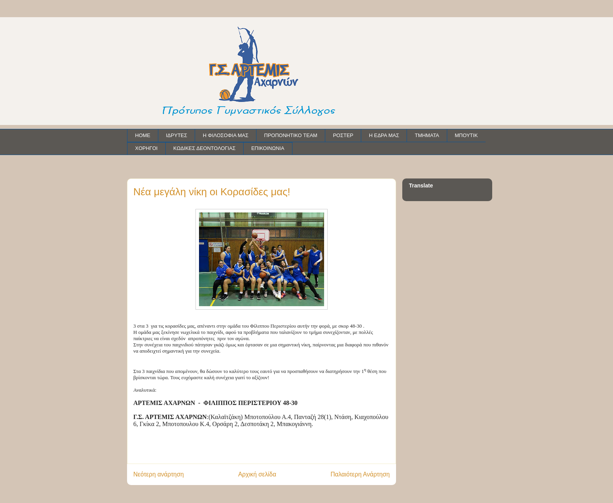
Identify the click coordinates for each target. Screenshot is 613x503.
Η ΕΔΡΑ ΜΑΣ (384, 135)
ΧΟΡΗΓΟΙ (146, 148)
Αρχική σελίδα (257, 474)
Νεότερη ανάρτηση (158, 474)
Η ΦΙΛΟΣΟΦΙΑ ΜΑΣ (226, 135)
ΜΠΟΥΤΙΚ (466, 135)
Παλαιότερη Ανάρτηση (360, 474)
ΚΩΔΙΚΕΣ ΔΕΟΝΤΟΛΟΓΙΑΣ (204, 148)
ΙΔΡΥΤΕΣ (176, 135)
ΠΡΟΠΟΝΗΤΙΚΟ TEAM (290, 135)
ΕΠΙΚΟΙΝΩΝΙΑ (267, 148)
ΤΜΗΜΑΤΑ (427, 135)
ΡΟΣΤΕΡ (343, 135)
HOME (143, 135)
